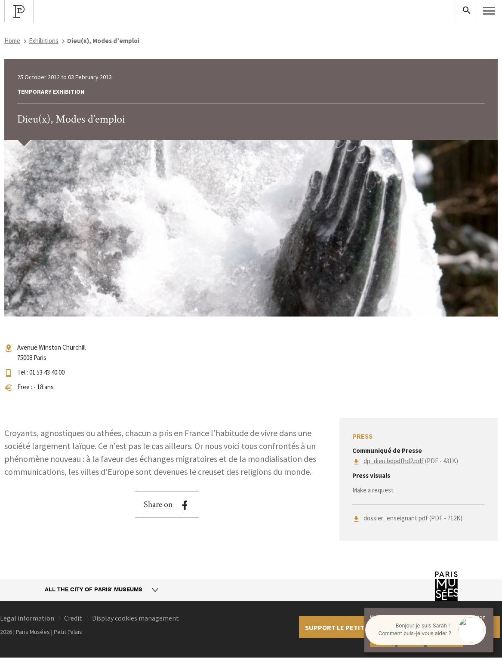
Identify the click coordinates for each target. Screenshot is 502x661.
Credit (73, 618)
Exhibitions (44, 41)
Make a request (373, 490)
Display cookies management (135, 618)
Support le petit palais (346, 627)
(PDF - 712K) (412, 518)
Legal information (27, 618)
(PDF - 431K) (410, 461)
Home (12, 41)
